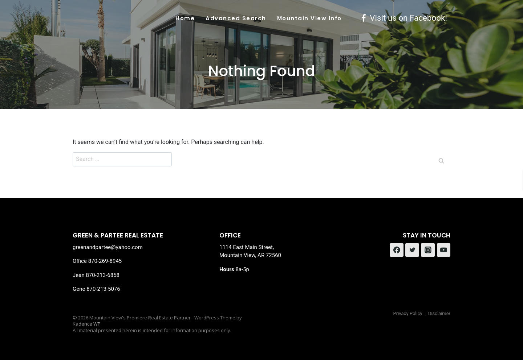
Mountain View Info (309, 18)
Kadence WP (87, 323)
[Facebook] (397, 250)
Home (185, 18)
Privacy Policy (407, 313)
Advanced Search (236, 18)
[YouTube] (444, 250)
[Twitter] (412, 250)
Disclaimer (439, 313)
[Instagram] (428, 250)
